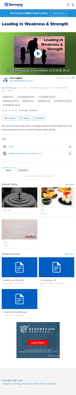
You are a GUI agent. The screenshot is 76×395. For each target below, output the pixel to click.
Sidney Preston (47, 283)
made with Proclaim (65, 78)
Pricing (17, 383)
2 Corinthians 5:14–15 (25, 97)
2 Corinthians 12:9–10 (46, 97)
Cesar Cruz (8, 283)
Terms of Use (39, 383)
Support (52, 383)
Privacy (26, 383)
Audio (11, 146)
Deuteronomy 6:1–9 (10, 101)
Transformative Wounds (15, 312)
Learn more (58, 13)
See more (69, 184)
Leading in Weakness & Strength (25, 153)
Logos (20, 380)
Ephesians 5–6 (28, 101)
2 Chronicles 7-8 (48, 280)
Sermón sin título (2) (13, 280)
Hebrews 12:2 (8, 97)
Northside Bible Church (21, 80)
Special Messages (9, 87)
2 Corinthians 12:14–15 (62, 101)
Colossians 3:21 (44, 101)
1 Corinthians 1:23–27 (11, 105)
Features (7, 383)
